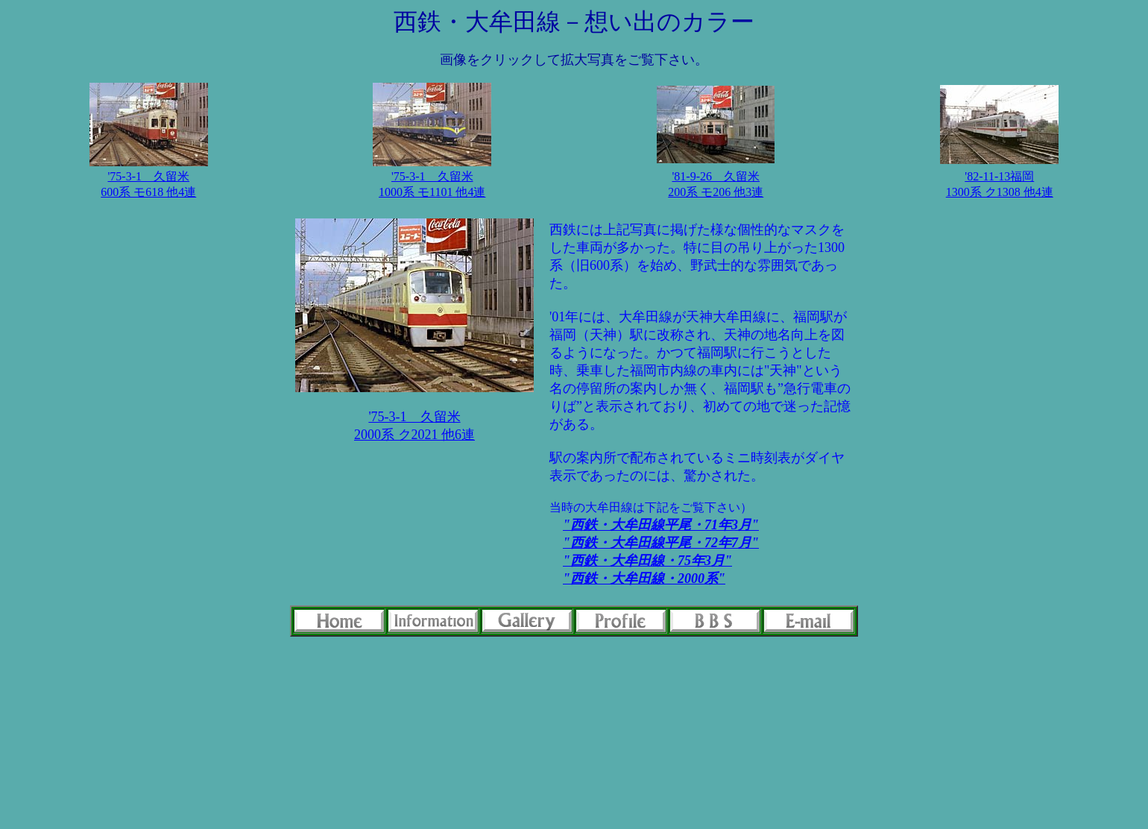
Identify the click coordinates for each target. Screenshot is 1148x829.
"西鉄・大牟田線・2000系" (644, 578)
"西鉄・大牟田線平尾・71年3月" (661, 524)
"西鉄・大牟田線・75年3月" (647, 560)
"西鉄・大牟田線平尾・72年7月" (661, 542)
